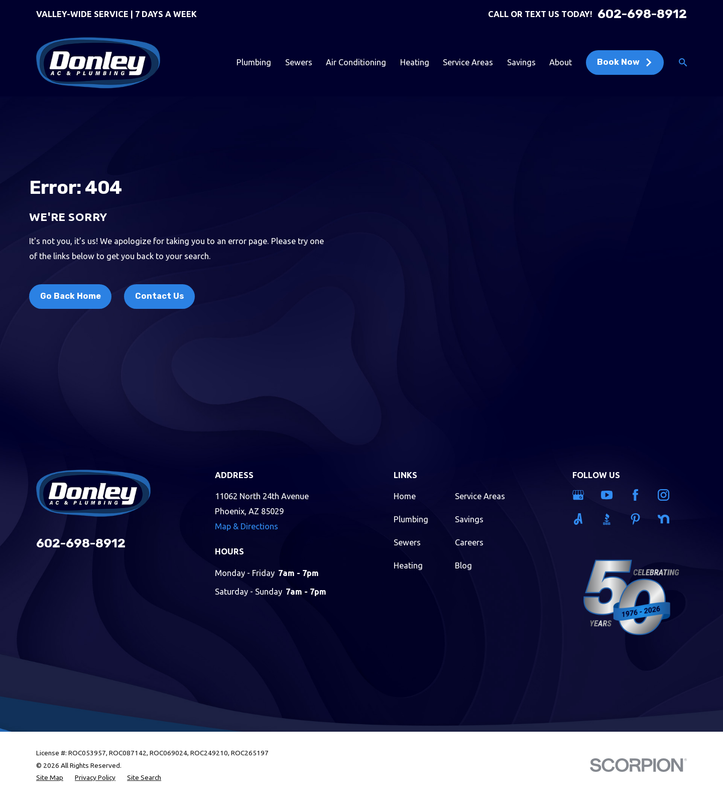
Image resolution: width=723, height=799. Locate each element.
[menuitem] (49, 777)
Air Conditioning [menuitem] (356, 62)
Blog (463, 565)
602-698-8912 (642, 14)
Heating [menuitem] (414, 62)
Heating (408, 565)
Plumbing (411, 519)
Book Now (625, 62)
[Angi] (580, 519)
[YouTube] (609, 495)
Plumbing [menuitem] (253, 62)
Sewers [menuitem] (298, 62)
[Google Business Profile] (580, 495)
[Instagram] (666, 495)
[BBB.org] (609, 519)
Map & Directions (246, 526)
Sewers (407, 542)
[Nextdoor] (666, 519)
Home (405, 496)
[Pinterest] (638, 519)
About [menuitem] (560, 62)
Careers (469, 542)
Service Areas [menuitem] (468, 62)
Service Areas (480, 496)
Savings (469, 519)
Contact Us (159, 296)
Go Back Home (70, 296)
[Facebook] (638, 495)
